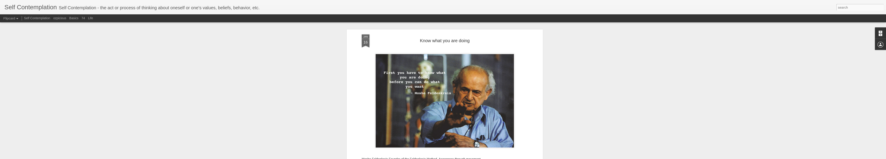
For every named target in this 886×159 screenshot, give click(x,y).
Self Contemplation (37, 18)
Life (90, 18)
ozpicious (59, 18)
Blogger (477, 156)
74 (83, 18)
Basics (73, 18)
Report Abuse (490, 156)
